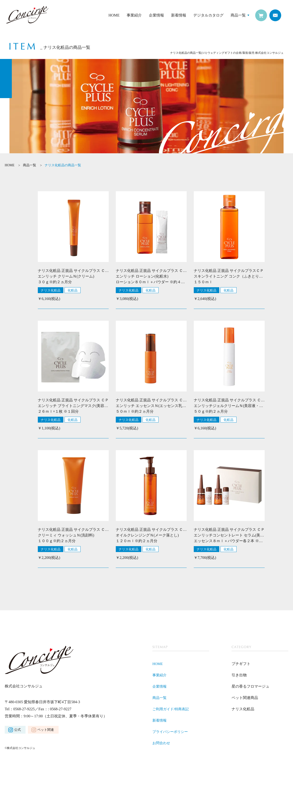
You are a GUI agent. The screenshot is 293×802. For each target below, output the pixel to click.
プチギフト (241, 664)
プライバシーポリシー (171, 732)
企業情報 (156, 15)
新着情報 (178, 15)
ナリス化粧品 (50, 290)
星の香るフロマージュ (250, 686)
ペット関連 (45, 729)
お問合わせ (161, 743)
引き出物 (239, 675)
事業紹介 (134, 15)
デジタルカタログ (208, 15)
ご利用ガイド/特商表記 (171, 709)
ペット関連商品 (245, 698)
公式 (17, 729)
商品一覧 (238, 15)
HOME (114, 15)
